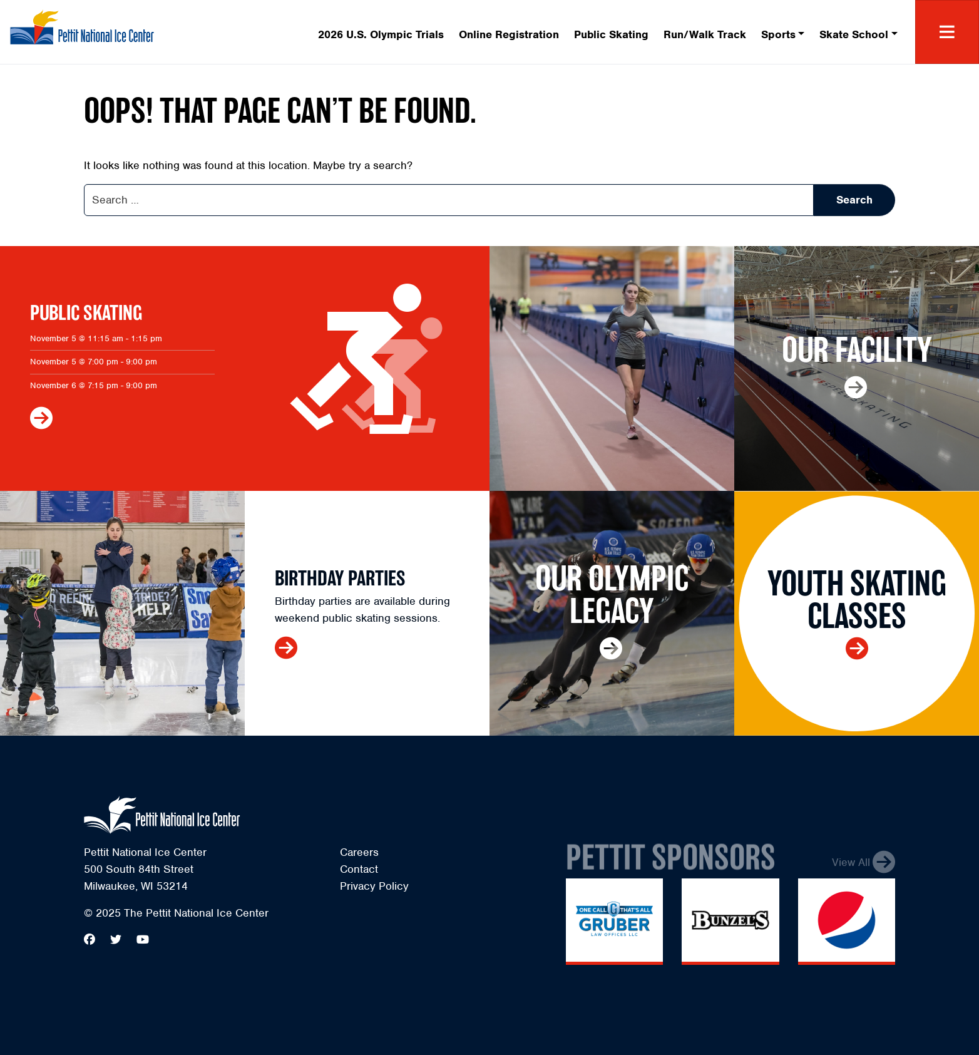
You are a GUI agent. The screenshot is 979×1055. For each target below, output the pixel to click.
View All (851, 866)
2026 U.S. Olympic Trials (381, 34)
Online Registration (509, 34)
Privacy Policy (374, 886)
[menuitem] (381, 32)
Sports (778, 34)
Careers (359, 852)
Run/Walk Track (705, 34)
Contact (359, 869)
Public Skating (611, 34)
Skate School (853, 34)
